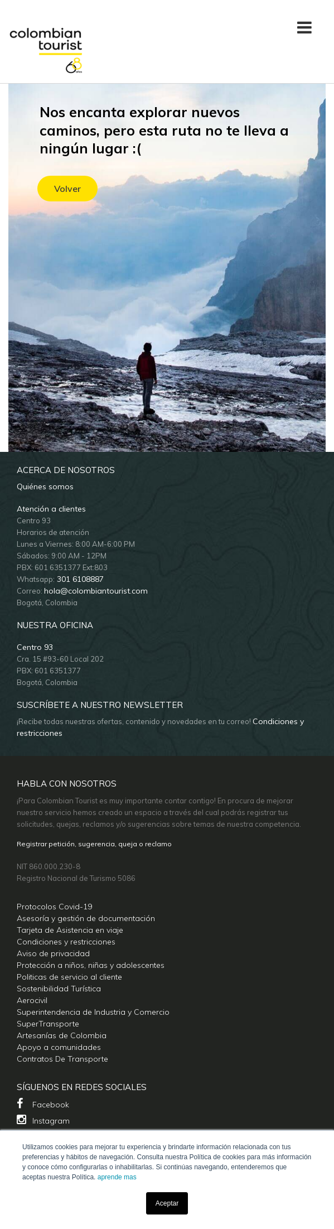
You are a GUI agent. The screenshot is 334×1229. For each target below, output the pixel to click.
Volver (67, 188)
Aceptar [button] (167, 1203)
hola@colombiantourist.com (96, 591)
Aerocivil (32, 1000)
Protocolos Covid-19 (54, 907)
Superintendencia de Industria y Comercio (93, 1012)
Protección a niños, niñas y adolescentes (90, 965)
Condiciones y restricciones (66, 942)
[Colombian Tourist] (46, 44)
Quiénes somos (45, 486)
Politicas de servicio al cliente (69, 977)
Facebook (43, 1104)
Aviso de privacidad (53, 953)
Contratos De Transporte (62, 1059)
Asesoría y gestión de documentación (86, 918)
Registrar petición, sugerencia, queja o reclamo (94, 844)
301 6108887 (79, 579)
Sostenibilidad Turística (59, 989)
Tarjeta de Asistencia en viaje (70, 930)
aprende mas (117, 1177)
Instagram (43, 1120)
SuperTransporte (48, 1024)
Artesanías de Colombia (62, 1035)
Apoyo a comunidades (59, 1047)
